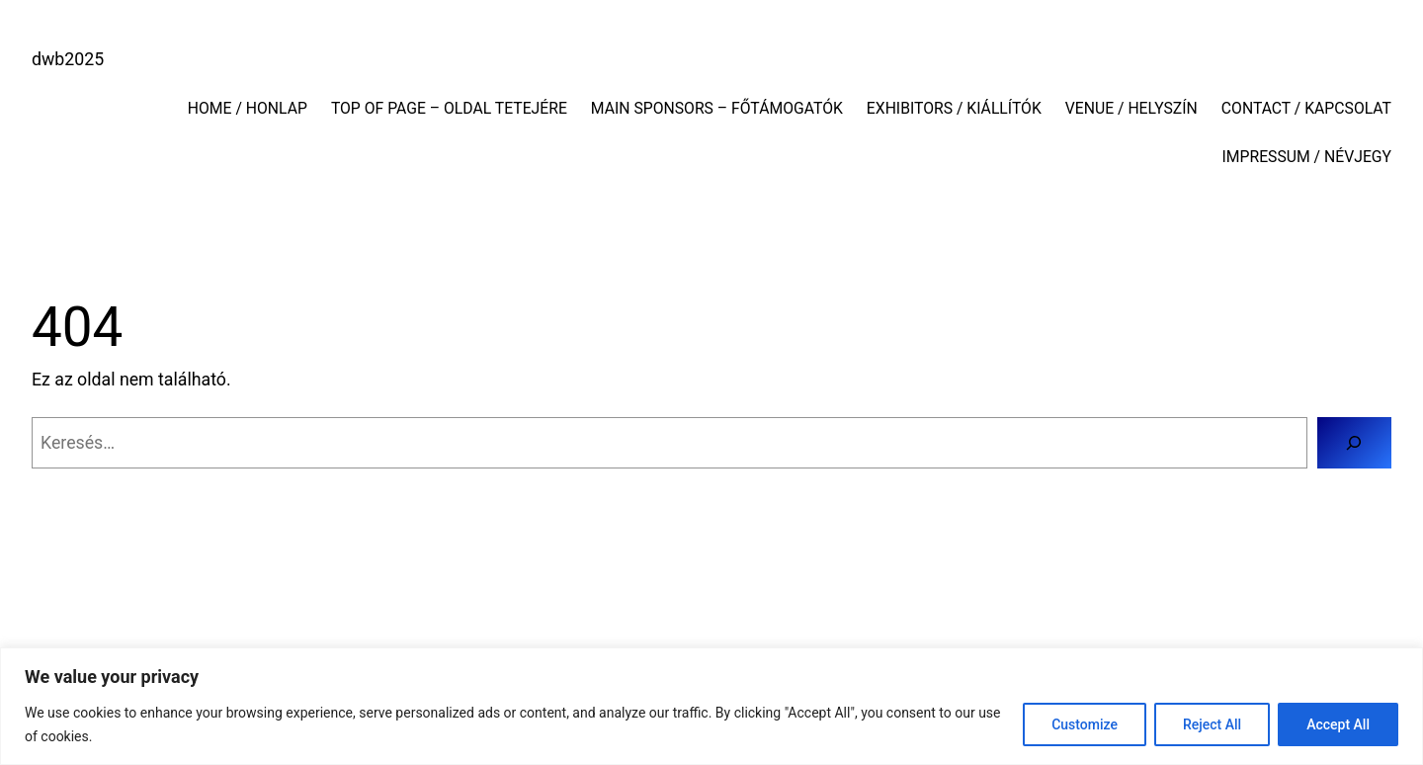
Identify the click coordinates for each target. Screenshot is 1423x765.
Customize (1084, 724)
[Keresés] (1354, 442)
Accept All (1338, 724)
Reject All (1212, 724)
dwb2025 (68, 59)
